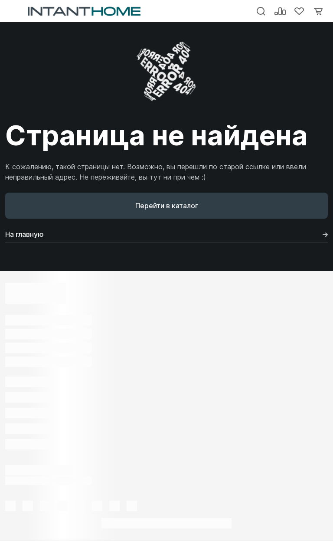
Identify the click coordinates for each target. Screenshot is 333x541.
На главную (166, 234)
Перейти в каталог (166, 205)
